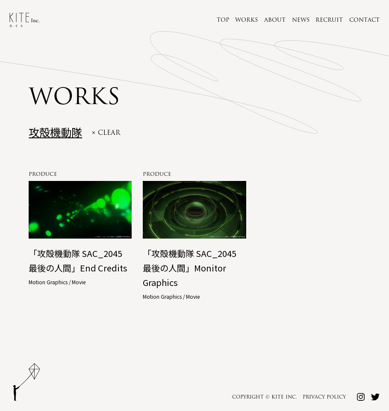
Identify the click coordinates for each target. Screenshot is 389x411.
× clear (105, 132)
